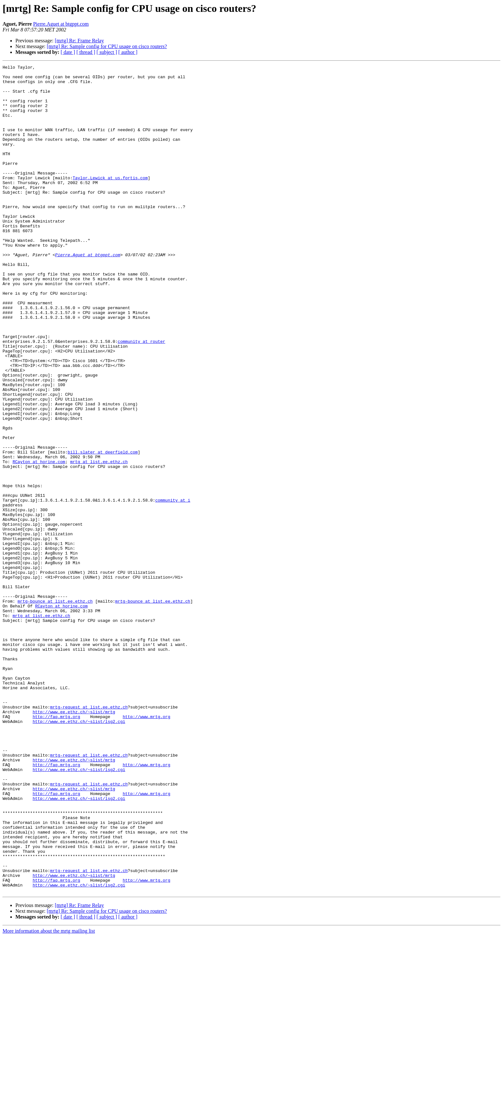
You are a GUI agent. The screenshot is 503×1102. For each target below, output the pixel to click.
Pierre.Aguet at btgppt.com (61, 24)
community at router (141, 397)
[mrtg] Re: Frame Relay (79, 40)
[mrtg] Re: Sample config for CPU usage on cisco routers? (107, 46)
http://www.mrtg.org (146, 847)
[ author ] (128, 52)
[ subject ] (107, 52)
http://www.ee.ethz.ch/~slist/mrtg (74, 841)
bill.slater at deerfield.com (103, 530)
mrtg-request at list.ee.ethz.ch (89, 836)
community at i (172, 587)
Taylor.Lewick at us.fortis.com (110, 201)
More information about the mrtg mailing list (49, 1096)
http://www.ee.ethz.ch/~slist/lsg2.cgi (79, 853)
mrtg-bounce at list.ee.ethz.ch (55, 709)
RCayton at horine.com (39, 541)
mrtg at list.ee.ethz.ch (99, 541)
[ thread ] (85, 52)
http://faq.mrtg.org (56, 847)
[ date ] (68, 52)
